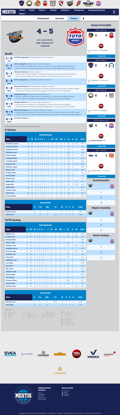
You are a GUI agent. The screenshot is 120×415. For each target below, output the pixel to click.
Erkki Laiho (31, 91)
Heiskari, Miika (10, 242)
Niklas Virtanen (45, 68)
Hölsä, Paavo (10, 214)
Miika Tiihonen (33, 64)
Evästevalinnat (79, 413)
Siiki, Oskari (9, 269)
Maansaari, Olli (10, 164)
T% (55, 207)
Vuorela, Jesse (10, 283)
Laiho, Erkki (9, 257)
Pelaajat (53, 10)
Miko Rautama (47, 96)
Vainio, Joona (10, 193)
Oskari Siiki (20, 112)
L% (69, 139)
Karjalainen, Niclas (12, 248)
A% (76, 139)
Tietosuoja (60, 413)
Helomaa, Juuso (11, 211)
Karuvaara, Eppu (11, 251)
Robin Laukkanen (35, 72)
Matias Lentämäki (49, 86)
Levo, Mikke (9, 263)
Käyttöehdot (52, 413)
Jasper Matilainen (22, 86)
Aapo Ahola (94, 80)
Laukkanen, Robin (11, 158)
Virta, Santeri (10, 277)
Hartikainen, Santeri (12, 144)
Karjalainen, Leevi (11, 152)
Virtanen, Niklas (11, 196)
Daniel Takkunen (45, 64)
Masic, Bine (9, 266)
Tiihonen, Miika (10, 274)
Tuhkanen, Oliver (11, 190)
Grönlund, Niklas (11, 240)
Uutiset (22, 10)
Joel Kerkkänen (69, 66)
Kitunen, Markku (11, 155)
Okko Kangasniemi (23, 57)
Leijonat (40, 393)
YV (52, 139)
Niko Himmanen (34, 76)
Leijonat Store (42, 399)
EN (114, 13)
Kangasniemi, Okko (12, 149)
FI (114, 11)
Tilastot (74, 18)
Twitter (65, 392)
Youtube (66, 395)
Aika (82, 139)
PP (32, 139)
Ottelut (31, 10)
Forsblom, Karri (10, 237)
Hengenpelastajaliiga (96, 10)
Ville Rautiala (63, 88)
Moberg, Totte (10, 170)
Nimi (8, 139)
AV (56, 139)
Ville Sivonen (45, 94)
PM (47, 207)
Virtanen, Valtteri (11, 280)
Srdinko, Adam (10, 187)
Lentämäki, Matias (12, 161)
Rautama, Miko (10, 175)
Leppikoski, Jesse (11, 260)
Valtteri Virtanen (21, 110)
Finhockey (41, 396)
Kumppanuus (79, 10)
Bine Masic (21, 91)
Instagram (67, 394)
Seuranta (60, 18)
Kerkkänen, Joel (11, 254)
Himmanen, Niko (11, 245)
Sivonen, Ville (10, 181)
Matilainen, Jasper (11, 167)
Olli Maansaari (36, 57)
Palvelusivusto (42, 398)
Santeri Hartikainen (50, 88)
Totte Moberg (34, 68)
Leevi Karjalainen (22, 72)
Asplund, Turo (10, 234)
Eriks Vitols (104, 110)
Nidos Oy (98, 413)
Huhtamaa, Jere (11, 302)
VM (61, 139)
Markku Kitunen (71, 74)
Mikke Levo (45, 76)
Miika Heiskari (67, 91)
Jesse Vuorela (45, 66)
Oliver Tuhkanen (22, 68)
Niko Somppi (21, 74)
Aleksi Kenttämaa (95, 170)
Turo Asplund (21, 64)
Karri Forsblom (43, 112)
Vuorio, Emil (9, 305)
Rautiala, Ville (10, 178)
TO (40, 207)
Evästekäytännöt (69, 413)
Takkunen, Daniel (11, 271)
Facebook (66, 391)
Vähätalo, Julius (11, 286)
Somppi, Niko (10, 184)
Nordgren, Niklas (11, 173)
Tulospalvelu (41, 394)
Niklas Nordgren (36, 86)
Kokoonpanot (43, 18)
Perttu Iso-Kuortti (45, 74)
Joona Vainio (48, 57)
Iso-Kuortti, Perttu (12, 146)
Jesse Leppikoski (42, 91)
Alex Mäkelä (104, 50)
